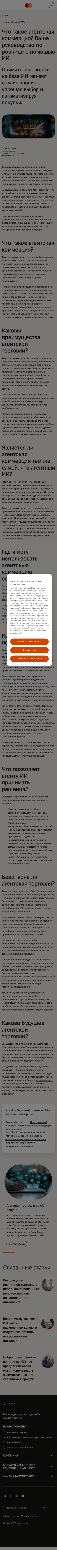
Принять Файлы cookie (29, 641)
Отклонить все (29, 650)
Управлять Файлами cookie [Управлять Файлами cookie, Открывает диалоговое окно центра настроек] (29, 659)
